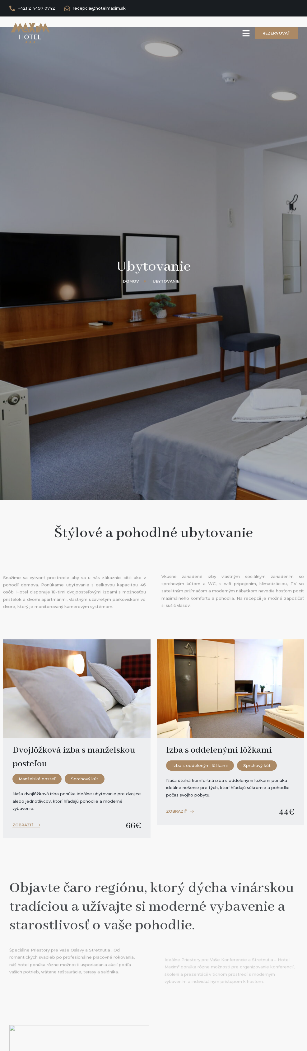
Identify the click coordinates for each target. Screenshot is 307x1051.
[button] (26, 825)
